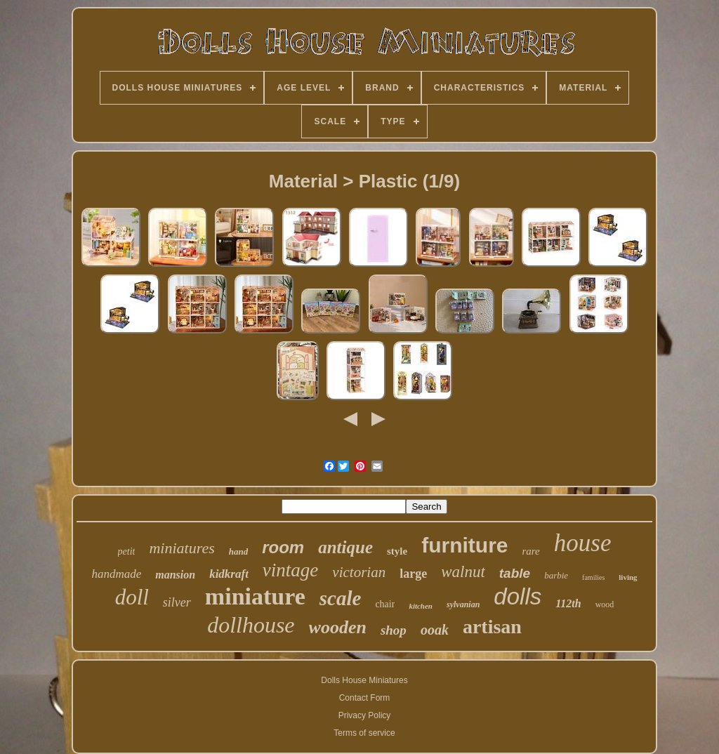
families (593, 577)
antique (345, 547)
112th (568, 603)
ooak (435, 629)
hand (238, 551)
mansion (175, 575)
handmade (116, 574)
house (583, 543)
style (397, 551)
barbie (556, 575)
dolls (517, 596)
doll (132, 597)
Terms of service (364, 733)
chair (385, 604)
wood (604, 604)
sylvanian (463, 604)
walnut (463, 572)
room (283, 547)
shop (394, 630)
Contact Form (364, 698)
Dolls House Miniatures (364, 680)
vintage (290, 570)
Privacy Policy (364, 715)
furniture (464, 545)
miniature (255, 596)
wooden (338, 627)
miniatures (181, 548)
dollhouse (250, 624)
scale (340, 598)
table (514, 573)
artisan (492, 626)
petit (127, 551)
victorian (358, 572)
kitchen (421, 606)
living (628, 577)
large (413, 574)
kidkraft (229, 574)
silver (177, 602)
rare (531, 551)
